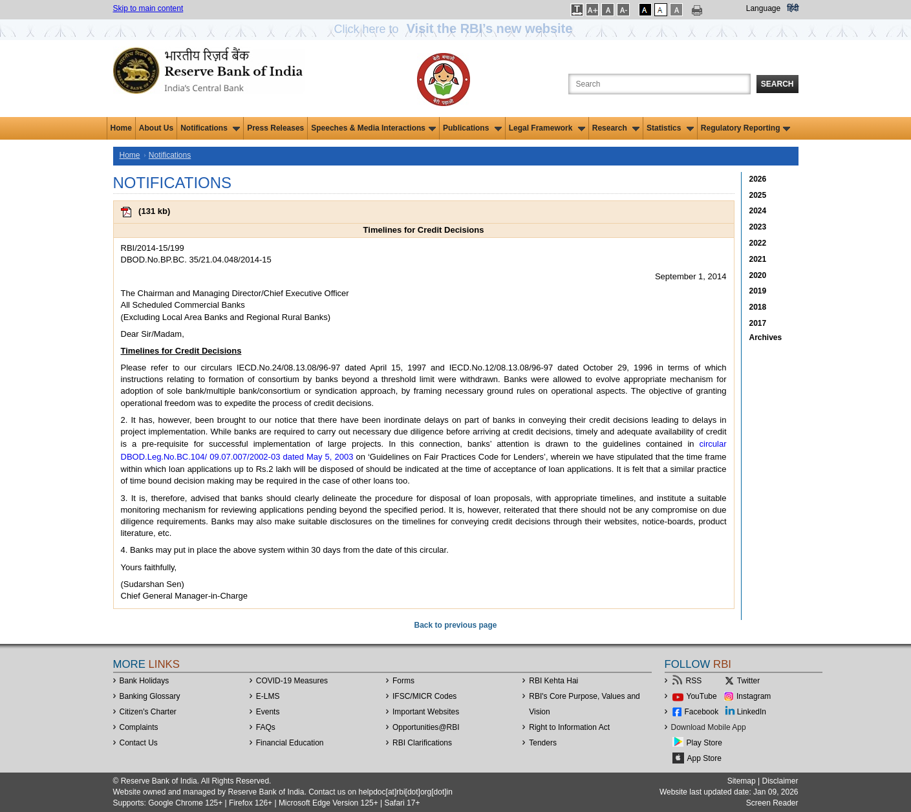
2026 (758, 179)
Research (615, 128)
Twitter (748, 680)
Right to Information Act (569, 727)
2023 (758, 226)
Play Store (704, 742)
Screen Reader (772, 802)
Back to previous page (455, 625)
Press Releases (275, 128)
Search (777, 84)
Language (763, 8)
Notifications (210, 128)
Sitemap (741, 780)
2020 (758, 275)
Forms (403, 680)
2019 (758, 290)
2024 (758, 210)
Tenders (543, 742)
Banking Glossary (150, 696)
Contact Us (139, 742)
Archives (765, 337)
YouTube (702, 696)
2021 (758, 259)
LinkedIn (751, 711)
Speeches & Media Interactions (373, 128)
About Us (156, 128)
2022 (758, 243)
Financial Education (290, 742)
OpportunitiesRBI (426, 727)
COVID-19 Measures (292, 680)
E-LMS (268, 696)
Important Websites (425, 711)
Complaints (139, 727)
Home (121, 128)
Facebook (702, 711)
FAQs (265, 727)
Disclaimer (780, 780)
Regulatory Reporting (746, 128)
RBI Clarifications (422, 742)
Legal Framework (547, 128)
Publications (472, 128)
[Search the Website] (659, 84)
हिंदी (792, 8)
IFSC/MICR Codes (424, 696)
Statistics (670, 128)
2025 (758, 195)
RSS (694, 680)
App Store (704, 758)
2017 (758, 323)
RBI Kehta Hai (553, 680)
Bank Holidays (144, 680)
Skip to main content (148, 8)
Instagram (753, 696)
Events (268, 711)
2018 (758, 307)
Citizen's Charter (148, 711)
